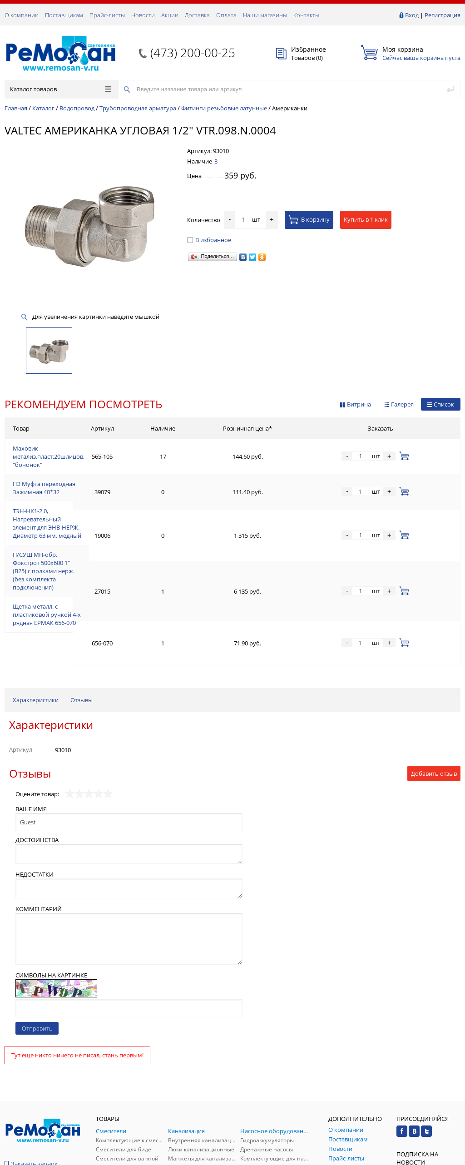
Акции (169, 15)
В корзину (309, 219)
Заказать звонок (31, 1052)
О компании (22, 15)
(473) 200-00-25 (192, 53)
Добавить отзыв (434, 662)
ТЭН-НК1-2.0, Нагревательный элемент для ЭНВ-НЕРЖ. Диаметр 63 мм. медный (124, 493)
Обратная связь (31, 1083)
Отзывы (81, 588)
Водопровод (76, 108)
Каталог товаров (60, 89)
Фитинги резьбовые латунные (224, 108)
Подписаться (429, 1085)
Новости (143, 15)
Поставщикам (64, 15)
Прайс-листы (107, 15)
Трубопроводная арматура (137, 108)
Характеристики (36, 588)
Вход (412, 15)
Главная (16, 108)
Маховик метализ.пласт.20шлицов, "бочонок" (77, 450)
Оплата (226, 15)
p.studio (450, 1157)
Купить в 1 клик (366, 219)
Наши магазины (265, 15)
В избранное (209, 240)
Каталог (43, 108)
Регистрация (442, 15)
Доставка (197, 15)
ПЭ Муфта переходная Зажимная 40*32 (68, 471)
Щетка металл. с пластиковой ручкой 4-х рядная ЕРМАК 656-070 (102, 542)
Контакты (306, 15)
